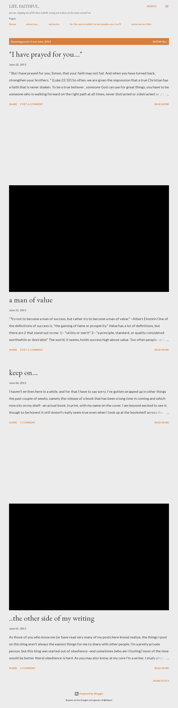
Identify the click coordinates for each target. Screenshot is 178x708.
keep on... (23, 372)
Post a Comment (31, 104)
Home (12, 24)
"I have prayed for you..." (45, 54)
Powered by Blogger (89, 693)
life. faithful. (24, 6)
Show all (160, 41)
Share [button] (13, 104)
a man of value (30, 300)
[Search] (151, 6)
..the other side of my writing (51, 618)
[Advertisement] (89, 146)
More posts (161, 680)
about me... (32, 24)
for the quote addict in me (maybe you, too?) (95, 24)
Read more (162, 104)
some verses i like (141, 24)
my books (54, 24)
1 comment (27, 422)
